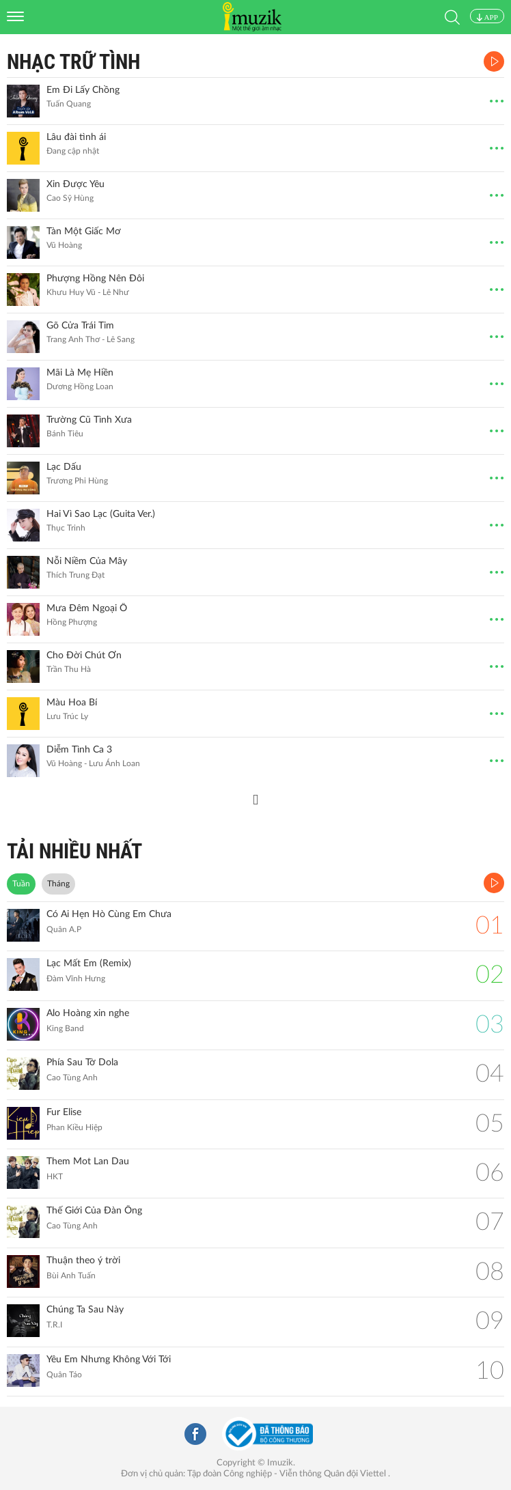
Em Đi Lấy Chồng (83, 90)
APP (487, 17)
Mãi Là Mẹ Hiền (79, 373)
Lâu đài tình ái (76, 137)
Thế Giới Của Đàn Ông (94, 1210)
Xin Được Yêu (75, 184)
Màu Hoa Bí (71, 702)
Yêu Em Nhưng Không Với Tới (108, 1359)
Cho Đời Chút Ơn (84, 655)
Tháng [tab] (58, 884)
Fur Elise (63, 1112)
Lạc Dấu (63, 467)
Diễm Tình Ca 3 (79, 750)
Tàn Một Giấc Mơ (83, 231)
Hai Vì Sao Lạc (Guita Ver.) (100, 514)
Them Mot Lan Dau (87, 1161)
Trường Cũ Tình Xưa (89, 420)
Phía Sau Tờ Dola (82, 1062)
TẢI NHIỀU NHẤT (74, 851)
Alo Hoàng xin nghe (87, 1013)
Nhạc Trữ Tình (73, 62)
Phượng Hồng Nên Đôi (95, 278)
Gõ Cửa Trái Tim (80, 326)
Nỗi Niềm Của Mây (86, 561)
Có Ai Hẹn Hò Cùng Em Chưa (108, 914)
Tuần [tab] (21, 884)
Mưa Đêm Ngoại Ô (86, 608)
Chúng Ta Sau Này (85, 1310)
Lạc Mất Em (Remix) (88, 963)
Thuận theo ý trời (83, 1260)
